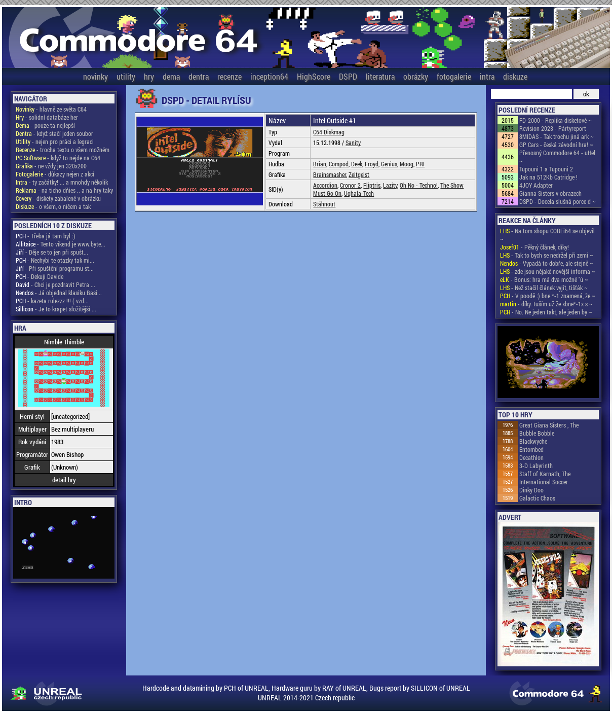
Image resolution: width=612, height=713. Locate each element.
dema (171, 76)
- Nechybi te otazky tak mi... (55, 260)
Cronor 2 (350, 185)
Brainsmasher (329, 174)
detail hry (64, 479)
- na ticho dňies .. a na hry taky (64, 190)
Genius (389, 164)
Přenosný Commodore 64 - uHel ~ (557, 157)
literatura (380, 76)
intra (487, 76)
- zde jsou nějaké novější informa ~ (547, 271)
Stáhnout (324, 204)
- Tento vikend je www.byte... (60, 244)
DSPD (348, 76)
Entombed (531, 449)
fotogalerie (454, 76)
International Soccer (543, 482)
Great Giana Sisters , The (549, 425)
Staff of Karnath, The (544, 474)
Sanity (353, 142)
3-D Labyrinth (536, 465)
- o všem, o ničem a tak (53, 206)
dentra (198, 76)
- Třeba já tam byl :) (45, 236)
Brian (319, 164)
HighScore (313, 76)
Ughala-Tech (359, 193)
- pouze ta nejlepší (45, 125)
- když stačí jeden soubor (54, 133)
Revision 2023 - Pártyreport (552, 128)
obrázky (415, 76)
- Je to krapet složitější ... (56, 309)
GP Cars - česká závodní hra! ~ (556, 144)
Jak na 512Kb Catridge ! (548, 177)
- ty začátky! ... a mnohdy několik (62, 182)
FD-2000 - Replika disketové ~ (555, 120)
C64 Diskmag (329, 132)
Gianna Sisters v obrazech (550, 193)
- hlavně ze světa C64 (51, 109)
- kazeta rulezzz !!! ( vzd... (52, 301)
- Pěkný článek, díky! (534, 247)
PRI (420, 164)
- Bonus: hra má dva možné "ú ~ (544, 279)
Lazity (390, 185)
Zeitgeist (359, 174)
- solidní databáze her (47, 117)
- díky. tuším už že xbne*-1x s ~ (546, 304)
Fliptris (371, 185)
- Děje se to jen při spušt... (52, 252)
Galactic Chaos (537, 498)
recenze (229, 76)
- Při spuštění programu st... (55, 268)
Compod (339, 164)
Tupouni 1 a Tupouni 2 (546, 169)
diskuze (515, 76)
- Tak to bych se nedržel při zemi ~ (546, 255)
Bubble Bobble (536, 433)
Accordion (325, 185)
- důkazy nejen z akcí (55, 174)
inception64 (269, 76)
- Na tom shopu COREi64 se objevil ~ (547, 235)
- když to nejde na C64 (58, 158)
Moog (406, 164)
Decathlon (531, 457)
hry (149, 76)
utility (126, 76)
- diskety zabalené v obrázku (58, 198)
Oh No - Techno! (419, 185)
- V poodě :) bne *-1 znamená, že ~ (547, 296)
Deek (356, 164)
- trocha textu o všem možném (62, 150)
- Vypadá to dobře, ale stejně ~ (546, 263)
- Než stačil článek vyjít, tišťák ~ (544, 287)
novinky (95, 76)
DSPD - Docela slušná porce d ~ (557, 201)
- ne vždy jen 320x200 (51, 166)
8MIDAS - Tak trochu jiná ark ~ (556, 136)
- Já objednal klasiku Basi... (59, 293)
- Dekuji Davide (39, 276)
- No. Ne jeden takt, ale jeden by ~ (546, 312)
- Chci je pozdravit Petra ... (55, 284)
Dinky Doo (531, 490)
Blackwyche (533, 441)
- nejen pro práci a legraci (55, 141)
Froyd (371, 164)
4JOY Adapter (536, 185)
